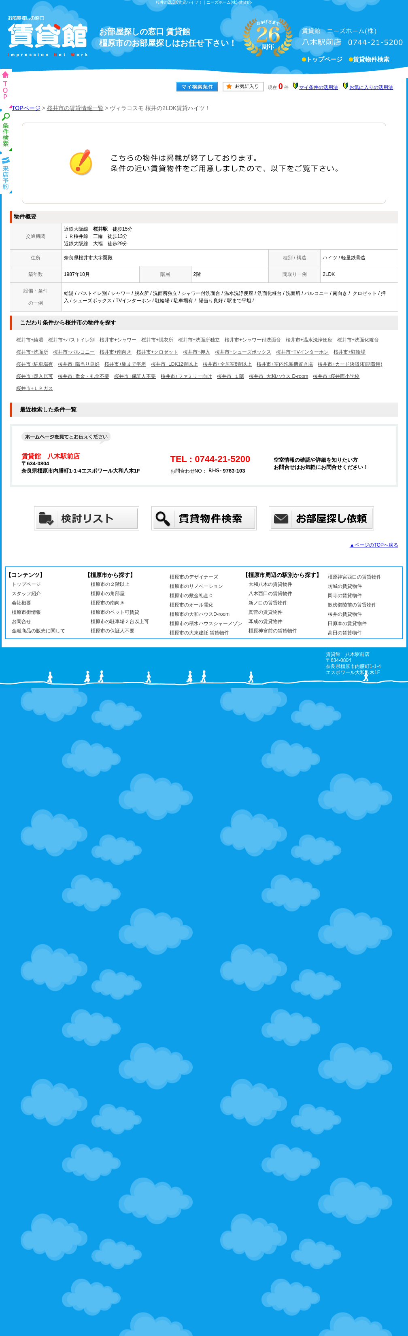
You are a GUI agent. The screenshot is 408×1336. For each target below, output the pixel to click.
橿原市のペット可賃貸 (115, 612)
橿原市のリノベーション (196, 586)
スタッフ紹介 (26, 593)
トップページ (324, 60)
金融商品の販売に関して (38, 631)
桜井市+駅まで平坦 (125, 364)
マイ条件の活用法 (318, 87)
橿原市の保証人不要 (112, 631)
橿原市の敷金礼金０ (191, 595)
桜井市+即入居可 (34, 376)
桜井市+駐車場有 (34, 364)
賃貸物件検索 (371, 60)
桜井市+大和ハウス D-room (278, 376)
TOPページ (26, 108)
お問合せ (21, 621)
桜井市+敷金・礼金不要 (83, 376)
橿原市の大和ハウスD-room (200, 614)
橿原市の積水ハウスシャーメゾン (206, 623)
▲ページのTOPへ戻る (374, 545)
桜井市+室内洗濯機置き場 (285, 364)
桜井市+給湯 (29, 340)
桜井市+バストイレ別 (71, 340)
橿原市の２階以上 (110, 584)
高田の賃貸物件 (345, 633)
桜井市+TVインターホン (302, 352)
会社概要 (21, 603)
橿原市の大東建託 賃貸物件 (199, 633)
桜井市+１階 (230, 376)
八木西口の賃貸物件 (270, 593)
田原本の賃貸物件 (347, 623)
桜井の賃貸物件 (345, 614)
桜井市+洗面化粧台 (358, 340)
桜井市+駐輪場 (350, 352)
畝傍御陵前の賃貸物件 (352, 605)
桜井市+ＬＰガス (34, 388)
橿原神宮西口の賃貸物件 (354, 577)
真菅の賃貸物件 (266, 612)
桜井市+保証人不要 (135, 376)
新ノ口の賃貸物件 (268, 603)
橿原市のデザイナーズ (194, 577)
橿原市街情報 (26, 612)
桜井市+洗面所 (32, 352)
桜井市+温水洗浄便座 (309, 340)
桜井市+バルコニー (74, 352)
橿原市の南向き (108, 603)
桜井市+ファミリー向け (186, 376)
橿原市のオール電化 (191, 605)
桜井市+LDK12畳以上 (174, 364)
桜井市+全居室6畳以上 (227, 364)
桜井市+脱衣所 (157, 340)
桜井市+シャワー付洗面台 (253, 340)
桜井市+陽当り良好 (79, 364)
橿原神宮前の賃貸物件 (273, 631)
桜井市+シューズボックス (243, 352)
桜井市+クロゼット (157, 352)
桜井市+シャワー (118, 340)
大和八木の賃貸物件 (270, 584)
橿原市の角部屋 (108, 593)
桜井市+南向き (116, 352)
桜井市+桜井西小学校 (336, 376)
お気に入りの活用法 (371, 87)
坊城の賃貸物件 (345, 586)
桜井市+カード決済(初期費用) (350, 364)
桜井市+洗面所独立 (199, 340)
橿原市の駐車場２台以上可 (120, 621)
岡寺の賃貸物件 (345, 595)
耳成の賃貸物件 (266, 621)
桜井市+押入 (196, 352)
